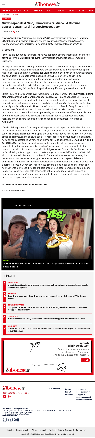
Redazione (10, 430)
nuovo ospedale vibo (38, 184)
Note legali (52, 430)
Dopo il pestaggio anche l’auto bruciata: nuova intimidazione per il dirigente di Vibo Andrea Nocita (47, 297)
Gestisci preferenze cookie (66, 430)
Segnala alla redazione (23, 430)
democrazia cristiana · (17, 184)
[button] (90, 16)
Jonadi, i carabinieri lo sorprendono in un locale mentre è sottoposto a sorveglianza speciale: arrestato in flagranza (48, 286)
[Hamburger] (3, 4)
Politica (15, 15)
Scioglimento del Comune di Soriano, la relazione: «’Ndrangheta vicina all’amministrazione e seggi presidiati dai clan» (47, 308)
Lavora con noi (81, 430)
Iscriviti (85, 360)
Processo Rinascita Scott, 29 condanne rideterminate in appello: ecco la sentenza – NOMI (46, 318)
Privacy (34, 430)
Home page (6, 15)
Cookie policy (43, 430)
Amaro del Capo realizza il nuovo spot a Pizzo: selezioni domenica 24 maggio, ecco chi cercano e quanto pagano (49, 329)
